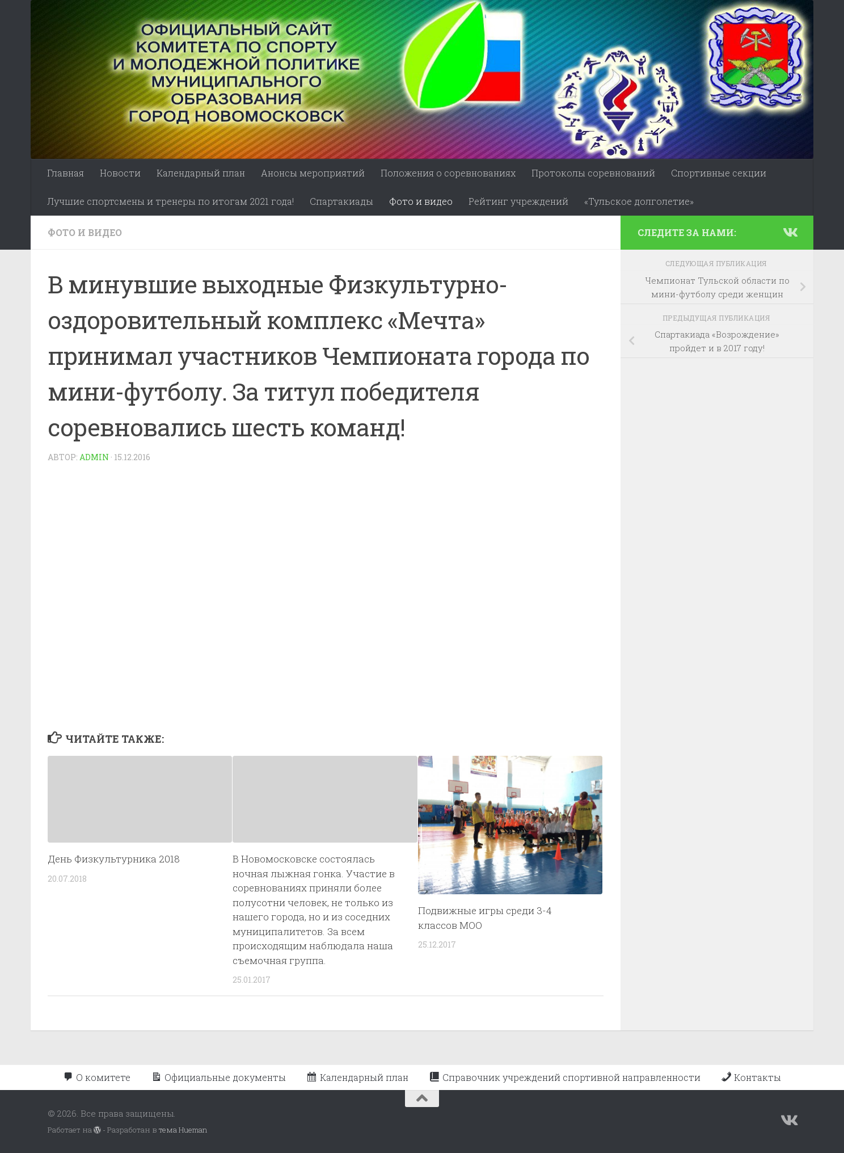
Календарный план (201, 173)
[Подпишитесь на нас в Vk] (789, 232)
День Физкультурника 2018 (114, 858)
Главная (65, 173)
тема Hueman (183, 1130)
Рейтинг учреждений (518, 201)
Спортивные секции (718, 173)
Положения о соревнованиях (448, 173)
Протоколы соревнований (593, 173)
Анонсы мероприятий (313, 173)
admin (94, 457)
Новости (120, 173)
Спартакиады (341, 201)
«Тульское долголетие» (639, 201)
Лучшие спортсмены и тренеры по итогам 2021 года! (170, 201)
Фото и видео (421, 201)
